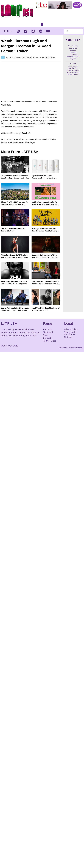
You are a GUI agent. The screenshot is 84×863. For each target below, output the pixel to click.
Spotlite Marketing (76, 347)
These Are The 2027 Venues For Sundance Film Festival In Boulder (14, 203)
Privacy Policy (71, 329)
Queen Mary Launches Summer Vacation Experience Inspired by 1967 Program (15, 177)
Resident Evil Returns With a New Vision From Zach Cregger (45, 256)
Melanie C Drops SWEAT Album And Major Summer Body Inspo (14, 256)
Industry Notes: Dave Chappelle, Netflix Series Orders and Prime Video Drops (46, 282)
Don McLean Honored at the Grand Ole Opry (13, 229)
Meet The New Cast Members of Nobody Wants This (46, 309)
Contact (47, 338)
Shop (45, 335)
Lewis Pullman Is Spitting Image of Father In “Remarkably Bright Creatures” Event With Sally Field (15, 309)
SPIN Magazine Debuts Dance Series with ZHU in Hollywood (14, 282)
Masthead (48, 332)
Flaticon (68, 337)
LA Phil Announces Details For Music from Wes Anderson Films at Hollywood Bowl (46, 203)
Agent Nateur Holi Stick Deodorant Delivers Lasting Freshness (43, 177)
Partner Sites (49, 341)
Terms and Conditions (69, 333)
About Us (47, 329)
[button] (42, 24)
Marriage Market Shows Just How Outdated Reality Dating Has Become (44, 229)
